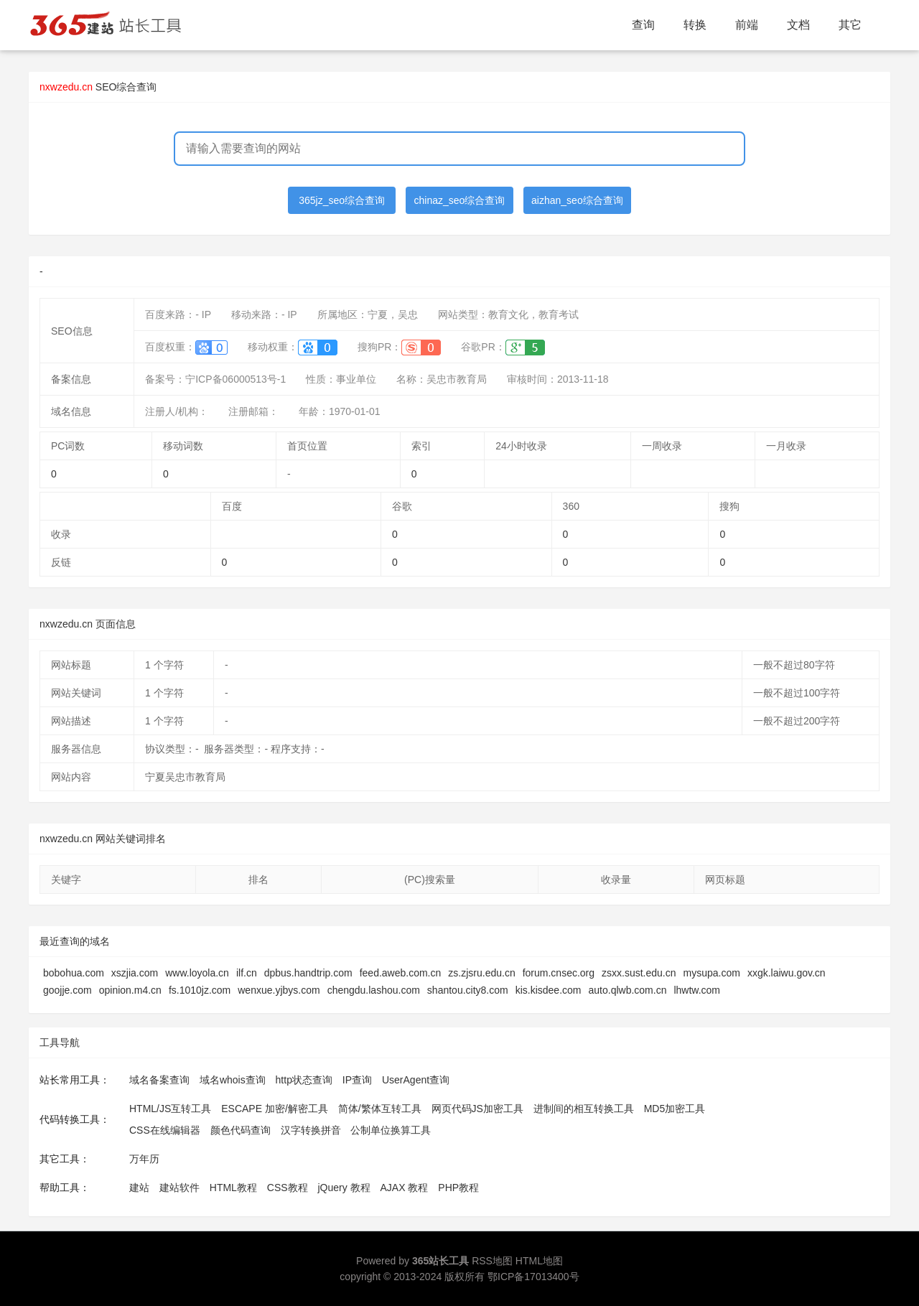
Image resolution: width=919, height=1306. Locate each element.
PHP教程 (458, 1187)
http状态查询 (304, 1080)
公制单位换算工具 (390, 1130)
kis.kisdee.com (549, 990)
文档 (798, 25)
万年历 (144, 1159)
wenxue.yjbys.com (278, 990)
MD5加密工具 (675, 1108)
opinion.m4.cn (130, 990)
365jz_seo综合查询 (342, 200)
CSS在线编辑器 (164, 1130)
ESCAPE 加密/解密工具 (274, 1108)
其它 (850, 25)
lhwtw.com (696, 990)
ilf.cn (246, 973)
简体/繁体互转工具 (379, 1108)
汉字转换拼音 (311, 1130)
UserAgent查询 (415, 1080)
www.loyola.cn (197, 973)
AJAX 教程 (405, 1187)
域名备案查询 (159, 1080)
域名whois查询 (233, 1080)
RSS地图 (492, 1261)
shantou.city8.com (467, 990)
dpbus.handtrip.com (308, 973)
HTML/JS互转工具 (170, 1108)
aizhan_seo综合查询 (577, 200)
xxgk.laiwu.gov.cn (786, 973)
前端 (746, 25)
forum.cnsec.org (558, 973)
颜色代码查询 (240, 1130)
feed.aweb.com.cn (401, 973)
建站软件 (179, 1187)
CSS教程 (287, 1187)
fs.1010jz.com (199, 990)
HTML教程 (233, 1187)
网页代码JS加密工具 (477, 1108)
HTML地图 (539, 1261)
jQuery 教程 (343, 1187)
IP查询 (357, 1080)
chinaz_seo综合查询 (459, 200)
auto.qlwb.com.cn (628, 990)
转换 (695, 25)
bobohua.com (73, 973)
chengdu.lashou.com (373, 990)
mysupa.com (712, 973)
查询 (643, 25)
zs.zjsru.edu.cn (481, 973)
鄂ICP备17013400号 (533, 1276)
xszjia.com (134, 973)
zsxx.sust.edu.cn (639, 973)
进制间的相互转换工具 (583, 1108)
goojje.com (67, 990)
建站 (139, 1187)
